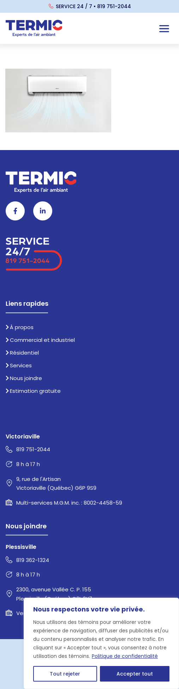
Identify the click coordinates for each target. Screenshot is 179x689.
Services (19, 365)
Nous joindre (24, 378)
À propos (20, 327)
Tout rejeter (65, 673)
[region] (101, 643)
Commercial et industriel (40, 340)
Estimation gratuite (33, 391)
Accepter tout (135, 673)
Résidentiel (22, 352)
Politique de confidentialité (125, 656)
